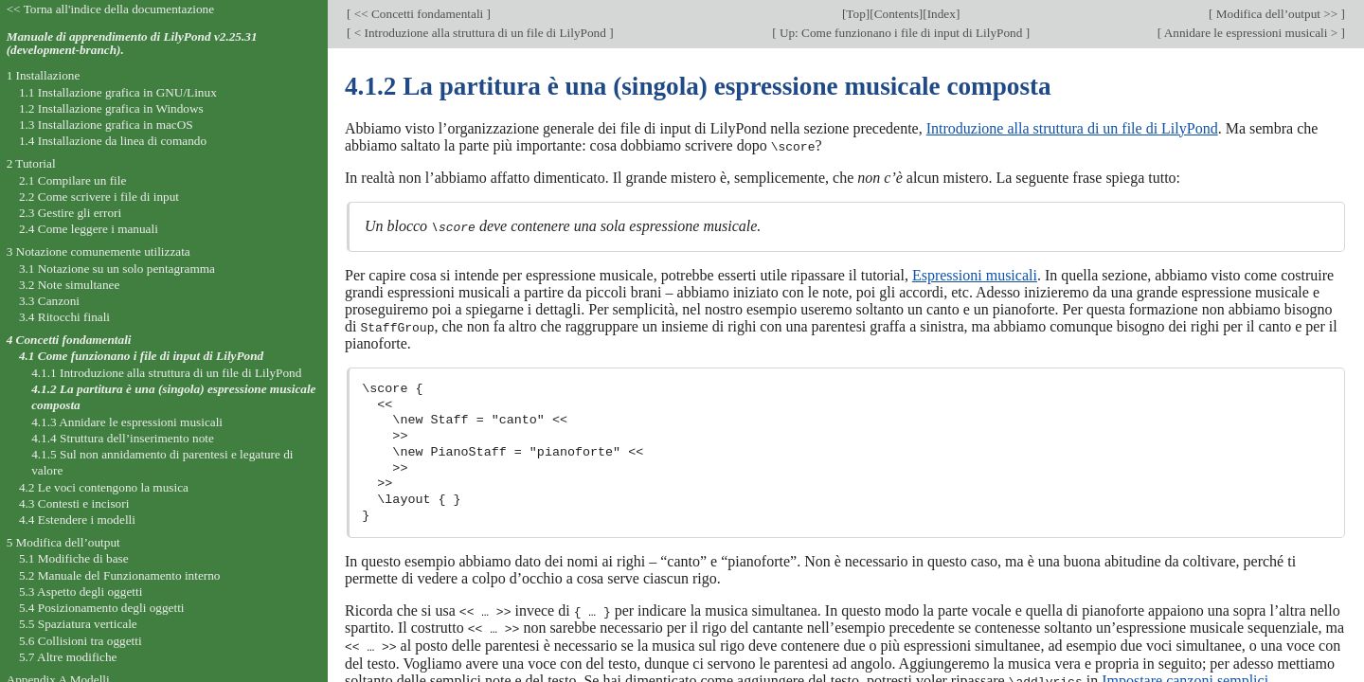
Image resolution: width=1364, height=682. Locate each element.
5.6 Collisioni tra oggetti (80, 641)
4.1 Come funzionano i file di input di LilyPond (141, 356)
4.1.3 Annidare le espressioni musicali (127, 422)
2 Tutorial (31, 163)
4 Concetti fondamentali (69, 339)
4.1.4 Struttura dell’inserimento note (122, 438)
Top (855, 14)
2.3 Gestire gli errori (70, 213)
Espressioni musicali (974, 274)
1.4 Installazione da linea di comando (112, 141)
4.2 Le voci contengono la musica (103, 487)
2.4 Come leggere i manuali (88, 229)
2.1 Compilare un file (72, 180)
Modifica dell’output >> (1277, 14)
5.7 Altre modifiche (68, 657)
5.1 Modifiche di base (74, 558)
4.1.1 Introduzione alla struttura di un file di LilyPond (166, 373)
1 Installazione (44, 75)
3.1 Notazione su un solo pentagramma (117, 268)
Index (941, 14)
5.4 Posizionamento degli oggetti (102, 608)
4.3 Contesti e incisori (74, 503)
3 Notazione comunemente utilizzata (98, 251)
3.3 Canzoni (49, 301)
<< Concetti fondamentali (418, 14)
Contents (896, 14)
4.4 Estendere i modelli (77, 519)
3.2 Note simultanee (69, 285)
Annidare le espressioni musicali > (1250, 33)
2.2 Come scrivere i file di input (99, 196)
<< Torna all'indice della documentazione (111, 9)
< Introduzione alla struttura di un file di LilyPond (479, 33)
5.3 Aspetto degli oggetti (80, 591)
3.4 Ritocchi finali (64, 317)
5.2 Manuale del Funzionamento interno (120, 575)
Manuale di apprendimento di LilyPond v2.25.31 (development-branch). (132, 43)
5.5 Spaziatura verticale (78, 624)
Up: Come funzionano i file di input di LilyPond (901, 33)
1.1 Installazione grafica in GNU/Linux (118, 92)
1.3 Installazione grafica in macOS (106, 124)
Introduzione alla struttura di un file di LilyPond (1072, 128)
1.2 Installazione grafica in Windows (111, 108)
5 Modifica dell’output (63, 542)
